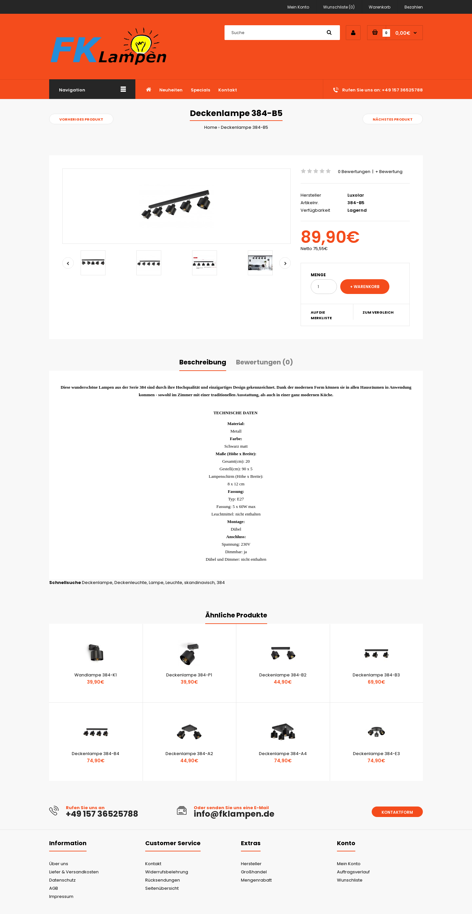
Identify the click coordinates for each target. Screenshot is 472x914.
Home (210, 127)
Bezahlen (413, 7)
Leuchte (174, 582)
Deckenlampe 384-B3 (376, 675)
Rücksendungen (162, 880)
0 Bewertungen (354, 171)
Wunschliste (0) (339, 7)
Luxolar (355, 195)
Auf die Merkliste (321, 315)
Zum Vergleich (378, 312)
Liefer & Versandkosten (74, 872)
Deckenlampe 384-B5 (244, 127)
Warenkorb (379, 7)
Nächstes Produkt (393, 119)
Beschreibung (202, 362)
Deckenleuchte (130, 582)
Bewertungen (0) (264, 362)
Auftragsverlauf (353, 872)
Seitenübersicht (162, 888)
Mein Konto (298, 7)
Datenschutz (62, 880)
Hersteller (251, 864)
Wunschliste (350, 880)
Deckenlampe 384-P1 (189, 675)
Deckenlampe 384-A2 (189, 753)
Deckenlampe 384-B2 (282, 675)
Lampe (156, 582)
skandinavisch (199, 582)
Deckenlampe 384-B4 (95, 753)
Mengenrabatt (256, 880)
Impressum (61, 896)
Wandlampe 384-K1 (95, 675)
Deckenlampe (97, 582)
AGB (53, 888)
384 (221, 582)
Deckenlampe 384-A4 (283, 753)
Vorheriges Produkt (81, 119)
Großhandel (254, 872)
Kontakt (153, 864)
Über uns (58, 864)
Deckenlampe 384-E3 (376, 753)
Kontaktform (397, 812)
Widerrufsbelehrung (166, 872)
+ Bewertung (389, 171)
